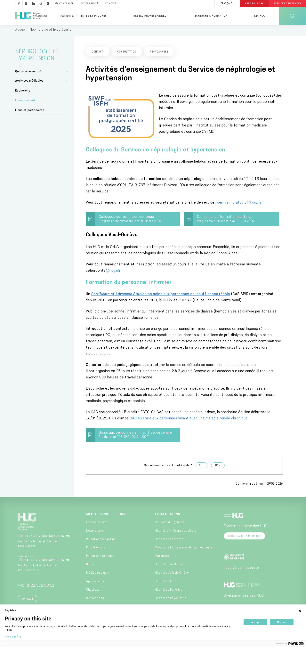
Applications (95, 582)
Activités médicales (29, 82)
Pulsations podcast (100, 557)
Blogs (90, 565)
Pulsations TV (96, 549)
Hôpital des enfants (169, 540)
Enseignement (25, 102)
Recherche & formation (210, 16)
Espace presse (97, 523)
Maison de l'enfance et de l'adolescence (184, 549)
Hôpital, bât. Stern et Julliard (175, 532)
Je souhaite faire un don (245, 538)
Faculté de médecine (241, 569)
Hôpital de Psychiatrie (170, 599)
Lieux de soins (167, 515)
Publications (95, 599)
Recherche (22, 92)
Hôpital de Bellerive (168, 591)
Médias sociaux (97, 574)
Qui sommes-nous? (28, 73)
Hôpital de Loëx (166, 582)
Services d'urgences (169, 523)
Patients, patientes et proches (83, 16)
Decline (281, 622)
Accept (255, 622)
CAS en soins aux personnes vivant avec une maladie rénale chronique (189, 420)
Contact (27, 600)
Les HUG (259, 16)
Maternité (162, 557)
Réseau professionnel (149, 16)
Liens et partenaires (29, 111)
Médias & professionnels (109, 515)
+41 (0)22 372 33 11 (36, 587)
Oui (201, 467)
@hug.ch (113, 272)
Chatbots (93, 591)
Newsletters (95, 532)
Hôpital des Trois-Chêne (172, 574)
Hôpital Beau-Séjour (169, 565)
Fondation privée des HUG (245, 528)
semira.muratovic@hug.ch (239, 204)
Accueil (21, 31)
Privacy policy (13, 636)
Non (218, 467)
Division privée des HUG (244, 597)
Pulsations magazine (101, 540)
